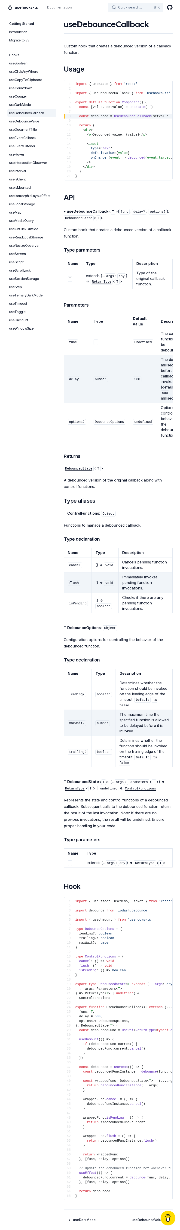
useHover (16, 154)
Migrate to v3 (19, 40)
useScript (16, 262)
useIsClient (17, 179)
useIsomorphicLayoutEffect (29, 196)
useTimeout (18, 303)
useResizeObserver (24, 245)
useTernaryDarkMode (26, 295)
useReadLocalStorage (26, 237)
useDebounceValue (24, 121)
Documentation (59, 7)
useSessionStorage (24, 279)
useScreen (17, 254)
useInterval (17, 171)
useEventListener (22, 146)
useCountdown (20, 88)
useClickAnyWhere (23, 71)
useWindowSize (21, 328)
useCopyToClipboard (25, 80)
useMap (15, 212)
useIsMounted (20, 187)
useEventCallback (23, 138)
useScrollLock (20, 270)
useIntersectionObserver (28, 163)
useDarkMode (20, 105)
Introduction (18, 32)
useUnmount (18, 320)
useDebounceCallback (26, 113)
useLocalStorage (22, 204)
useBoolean (18, 63)
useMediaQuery (21, 221)
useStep (15, 287)
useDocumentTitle (23, 129)
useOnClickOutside (23, 229)
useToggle (17, 312)
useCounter (18, 96)
